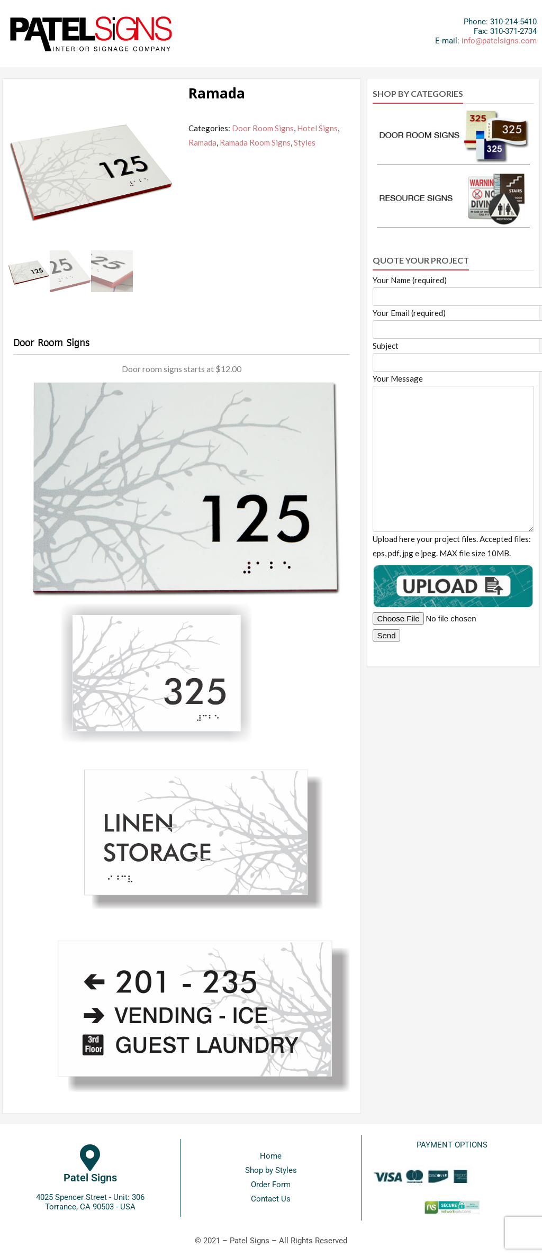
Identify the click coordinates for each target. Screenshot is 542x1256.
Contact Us (271, 1199)
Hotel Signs (317, 128)
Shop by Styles (271, 1170)
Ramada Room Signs (255, 142)
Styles (304, 142)
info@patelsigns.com (499, 41)
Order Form (271, 1184)
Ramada (202, 142)
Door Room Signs (263, 128)
